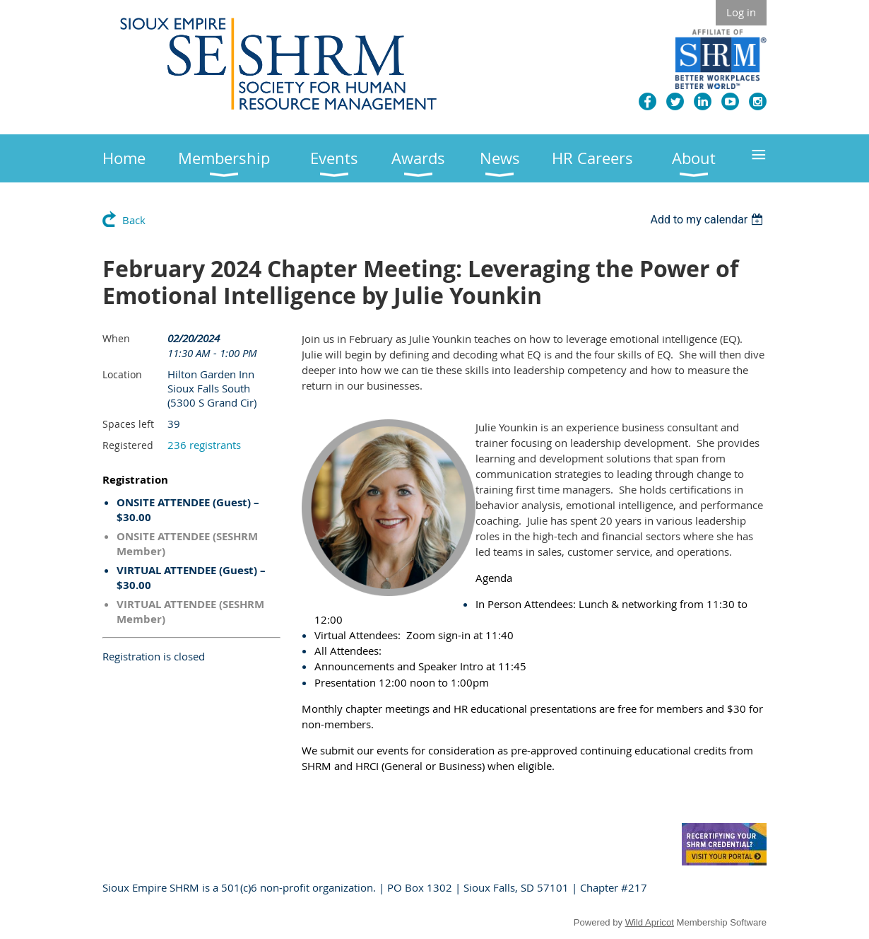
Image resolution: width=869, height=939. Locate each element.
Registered (127, 445)
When (116, 338)
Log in (741, 12)
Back (134, 220)
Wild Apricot (649, 922)
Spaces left (128, 424)
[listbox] (708, 219)
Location (122, 374)
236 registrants (204, 445)
